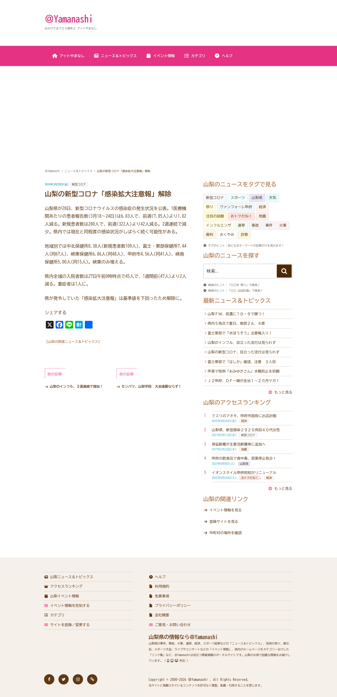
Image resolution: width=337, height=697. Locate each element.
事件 (269, 225)
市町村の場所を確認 (225, 533)
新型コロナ (79, 184)
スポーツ (238, 197)
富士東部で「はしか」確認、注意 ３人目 (242, 362)
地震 (262, 216)
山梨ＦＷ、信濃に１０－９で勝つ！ (236, 314)
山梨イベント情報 (61, 596)
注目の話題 (215, 216)
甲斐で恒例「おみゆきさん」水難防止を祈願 (243, 371)
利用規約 (159, 586)
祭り (209, 207)
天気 (272, 197)
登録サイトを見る (223, 521)
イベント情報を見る (225, 510)
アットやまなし (68, 56)
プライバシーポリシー (170, 605)
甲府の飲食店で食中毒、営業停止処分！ (244, 458)
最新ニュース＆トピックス (237, 300)
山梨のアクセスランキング (237, 402)
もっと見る (283, 392)
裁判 (209, 234)
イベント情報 (160, 56)
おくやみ (227, 234)
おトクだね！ (241, 216)
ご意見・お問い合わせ (170, 625)
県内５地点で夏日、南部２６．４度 (236, 323)
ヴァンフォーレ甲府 (236, 207)
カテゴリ (195, 56)
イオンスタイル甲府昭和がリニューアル (244, 472)
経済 (262, 207)
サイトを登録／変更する (67, 625)
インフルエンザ (218, 225)
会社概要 (159, 615)
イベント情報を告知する (67, 605)
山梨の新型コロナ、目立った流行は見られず (243, 352)
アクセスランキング (63, 586)
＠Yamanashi (69, 18)
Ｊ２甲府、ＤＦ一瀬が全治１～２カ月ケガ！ (243, 381)
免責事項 (159, 596)
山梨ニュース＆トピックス (69, 577)
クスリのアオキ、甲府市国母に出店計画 (244, 416)
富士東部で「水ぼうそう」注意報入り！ (240, 333)
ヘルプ (224, 56)
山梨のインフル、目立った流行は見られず (242, 342)
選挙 (241, 225)
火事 (283, 225)
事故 (255, 225)
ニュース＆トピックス (115, 56)
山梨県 (257, 197)
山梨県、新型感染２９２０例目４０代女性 (246, 430)
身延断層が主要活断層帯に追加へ (238, 444)
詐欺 (244, 234)
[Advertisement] (168, 105)
